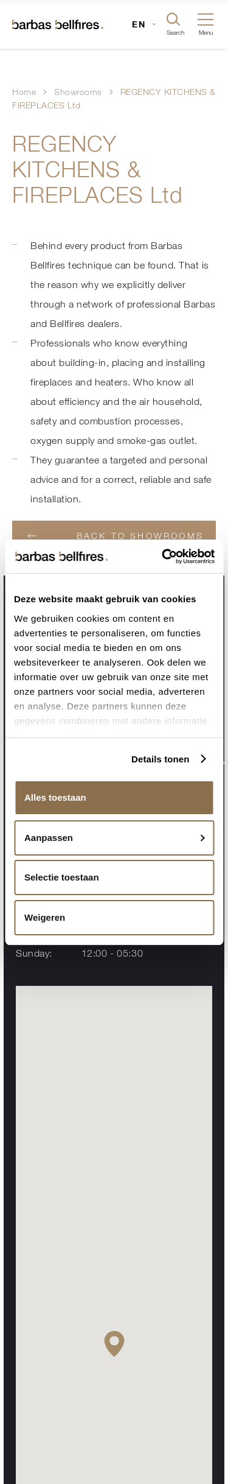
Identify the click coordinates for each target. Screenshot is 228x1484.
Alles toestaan (55, 797)
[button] (114, 1344)
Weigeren (44, 917)
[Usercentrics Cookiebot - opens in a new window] (163, 556)
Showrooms (78, 91)
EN (139, 24)
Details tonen (160, 759)
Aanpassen (114, 837)
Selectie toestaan (61, 877)
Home (24, 91)
